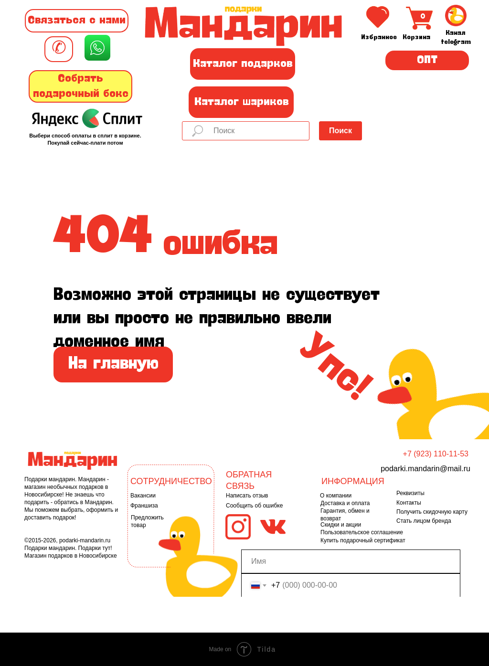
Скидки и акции (340, 524)
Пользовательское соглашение (361, 532)
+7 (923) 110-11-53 (435, 454)
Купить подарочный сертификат (362, 540)
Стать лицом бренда (423, 521)
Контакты (408, 502)
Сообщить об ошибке (254, 505)
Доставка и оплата (345, 503)
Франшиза (144, 505)
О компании (335, 495)
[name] (350, 561)
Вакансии (143, 495)
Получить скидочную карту (432, 511)
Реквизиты (410, 493)
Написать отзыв (247, 495)
